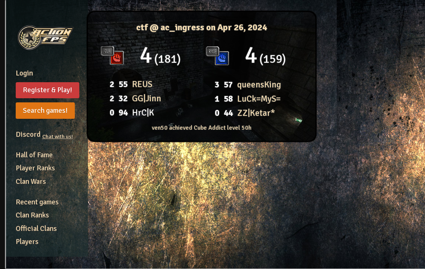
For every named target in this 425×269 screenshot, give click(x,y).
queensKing (259, 84)
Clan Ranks (32, 215)
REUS (142, 84)
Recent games (37, 202)
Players (27, 241)
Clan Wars (31, 181)
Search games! (45, 110)
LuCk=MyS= (259, 98)
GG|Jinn (146, 98)
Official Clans (36, 228)
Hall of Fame (34, 155)
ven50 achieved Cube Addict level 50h (201, 128)
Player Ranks (35, 168)
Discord (44, 134)
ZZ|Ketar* (256, 113)
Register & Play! (47, 90)
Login (24, 73)
